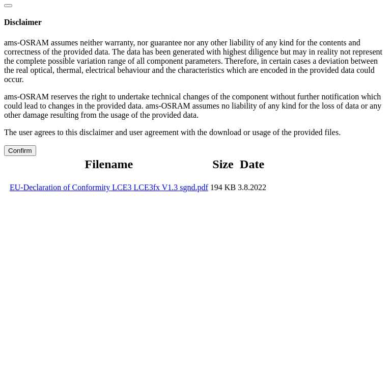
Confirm (20, 150)
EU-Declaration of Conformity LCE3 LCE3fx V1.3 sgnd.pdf (109, 187)
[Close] (8, 5)
